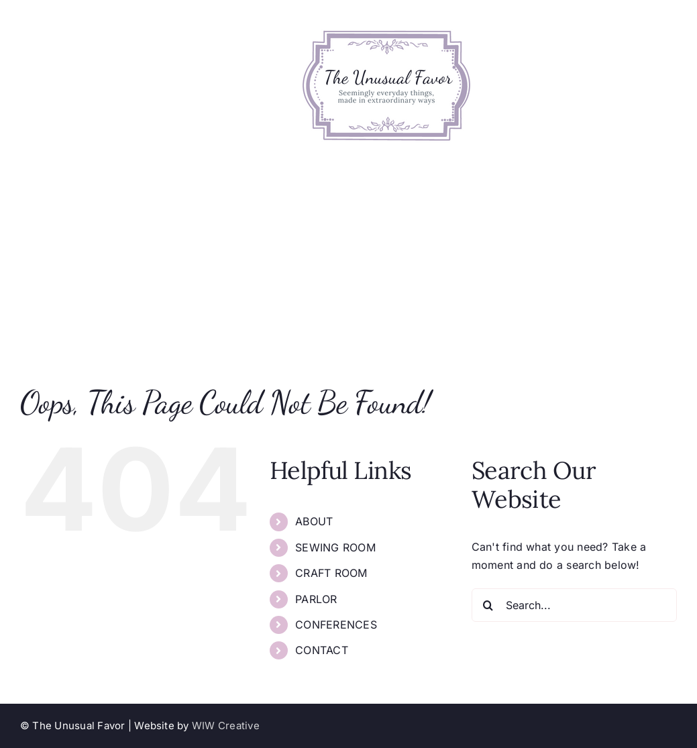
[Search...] (574, 605)
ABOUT (314, 521)
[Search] (488, 605)
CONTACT (321, 650)
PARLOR (316, 599)
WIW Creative (226, 725)
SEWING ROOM (335, 547)
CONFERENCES (336, 624)
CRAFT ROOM (331, 573)
